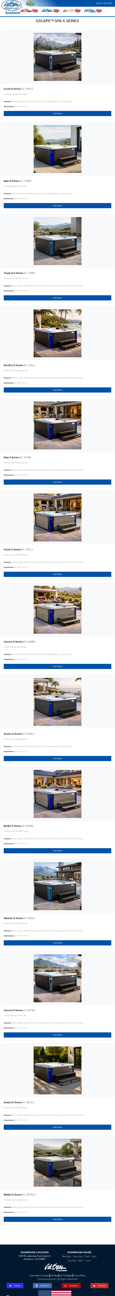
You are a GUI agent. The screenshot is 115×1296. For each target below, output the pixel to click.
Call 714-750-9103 (104, 3)
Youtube (99, 1285)
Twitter (14, 1285)
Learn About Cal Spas (39, 1275)
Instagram (71, 1285)
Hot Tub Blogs (65, 1275)
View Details (57, 113)
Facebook (42, 1285)
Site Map (54, 1275)
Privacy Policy (79, 1275)
